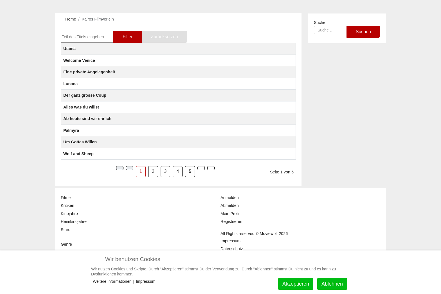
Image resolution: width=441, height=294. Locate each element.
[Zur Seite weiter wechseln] (201, 168)
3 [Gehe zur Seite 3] (165, 171)
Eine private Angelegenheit (89, 72)
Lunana (70, 84)
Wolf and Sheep (78, 153)
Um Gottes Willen (80, 142)
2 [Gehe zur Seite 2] (153, 171)
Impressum (145, 281)
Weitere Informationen (112, 281)
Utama (69, 48)
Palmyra (71, 130)
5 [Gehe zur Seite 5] (190, 171)
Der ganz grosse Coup (84, 95)
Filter (128, 36)
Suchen (363, 31)
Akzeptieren (295, 284)
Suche (319, 22)
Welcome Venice (79, 60)
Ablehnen (332, 284)
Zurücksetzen (164, 36)
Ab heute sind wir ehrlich (87, 118)
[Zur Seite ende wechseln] (211, 168)
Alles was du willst (81, 107)
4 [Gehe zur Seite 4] (177, 171)
